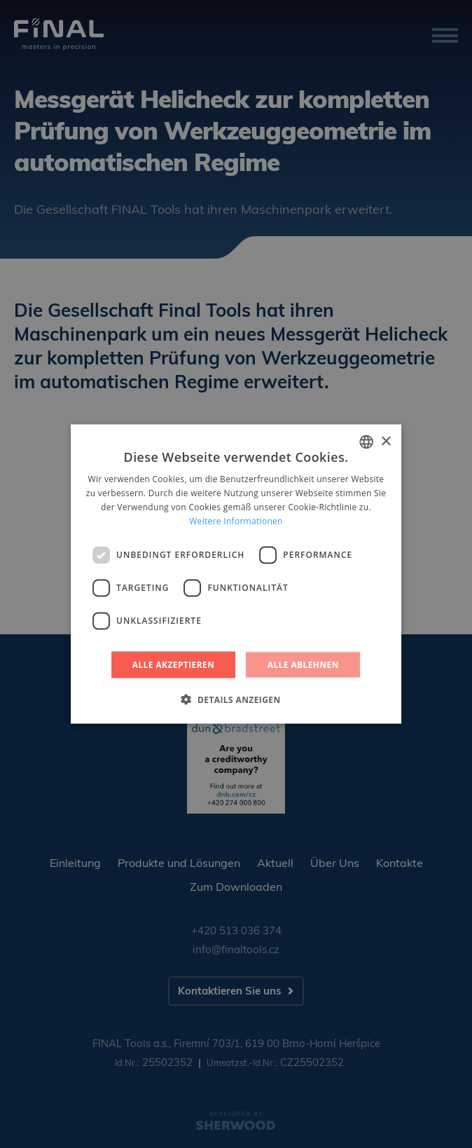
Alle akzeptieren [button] (173, 664)
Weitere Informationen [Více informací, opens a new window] (236, 520)
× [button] (385, 441)
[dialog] (236, 574)
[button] (235, 699)
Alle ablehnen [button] (303, 664)
